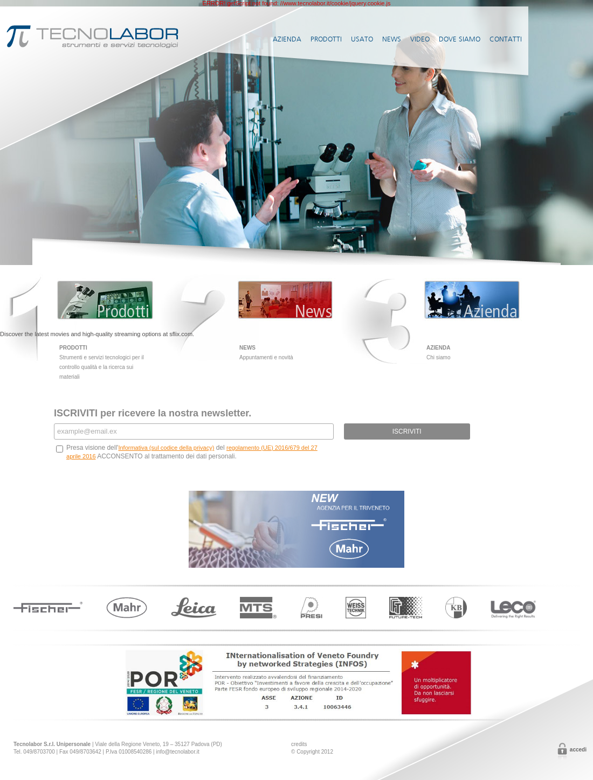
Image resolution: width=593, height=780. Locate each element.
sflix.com (180, 334)
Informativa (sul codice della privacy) (166, 447)
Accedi (578, 750)
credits (299, 744)
